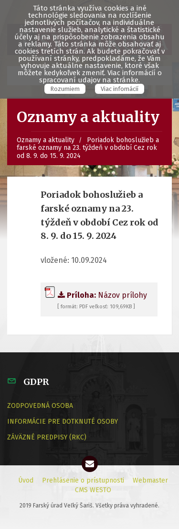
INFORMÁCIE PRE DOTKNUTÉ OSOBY (62, 421)
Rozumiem (65, 88)
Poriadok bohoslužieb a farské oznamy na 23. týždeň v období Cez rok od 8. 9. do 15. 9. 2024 (88, 148)
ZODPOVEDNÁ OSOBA (40, 406)
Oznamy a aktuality (45, 140)
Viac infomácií (119, 88)
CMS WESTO (93, 490)
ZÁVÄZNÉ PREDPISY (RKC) (46, 437)
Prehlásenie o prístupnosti (83, 480)
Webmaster (150, 480)
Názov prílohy (95, 295)
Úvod (25, 480)
